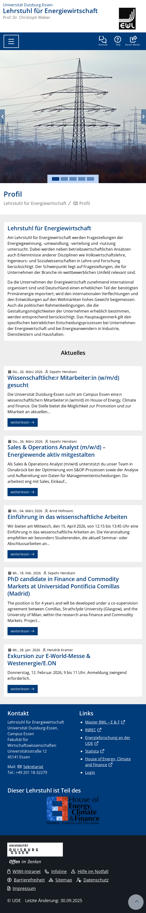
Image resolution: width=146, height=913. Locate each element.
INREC (90, 730)
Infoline (56, 871)
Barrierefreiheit (26, 880)
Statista (92, 751)
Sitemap (60, 880)
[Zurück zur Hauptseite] (131, 19)
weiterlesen (23, 422)
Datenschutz (92, 880)
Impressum (21, 888)
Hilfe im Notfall (90, 871)
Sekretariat (33, 766)
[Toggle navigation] (11, 41)
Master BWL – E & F (102, 722)
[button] (132, 41)
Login (90, 772)
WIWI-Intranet (24, 871)
